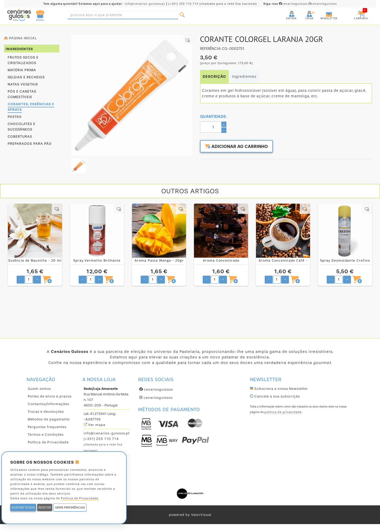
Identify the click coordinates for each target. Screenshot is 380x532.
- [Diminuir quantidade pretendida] (20, 279)
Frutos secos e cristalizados (23, 60)
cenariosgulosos (285, 4)
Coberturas (20, 136)
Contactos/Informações (48, 404)
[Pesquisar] (182, 15)
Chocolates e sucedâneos (21, 126)
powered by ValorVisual (190, 515)
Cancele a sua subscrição (275, 396)
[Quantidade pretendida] (29, 280)
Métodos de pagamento (49, 419)
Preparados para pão (30, 144)
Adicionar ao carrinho (239, 147)
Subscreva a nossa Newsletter (279, 389)
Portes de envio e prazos (50, 396)
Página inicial (20, 38)
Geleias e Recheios (26, 77)
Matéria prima (22, 70)
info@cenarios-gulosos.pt (145, 4)
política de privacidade (283, 412)
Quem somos (39, 389)
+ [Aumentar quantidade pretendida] (37, 279)
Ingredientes (244, 76)
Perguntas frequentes (47, 427)
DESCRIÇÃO (214, 76)
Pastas (15, 117)
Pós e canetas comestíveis (22, 94)
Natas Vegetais (23, 84)
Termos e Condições (46, 435)
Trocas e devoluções (46, 412)
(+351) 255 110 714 (183, 4)
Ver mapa (94, 425)
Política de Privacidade (48, 442)
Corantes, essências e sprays (31, 107)
